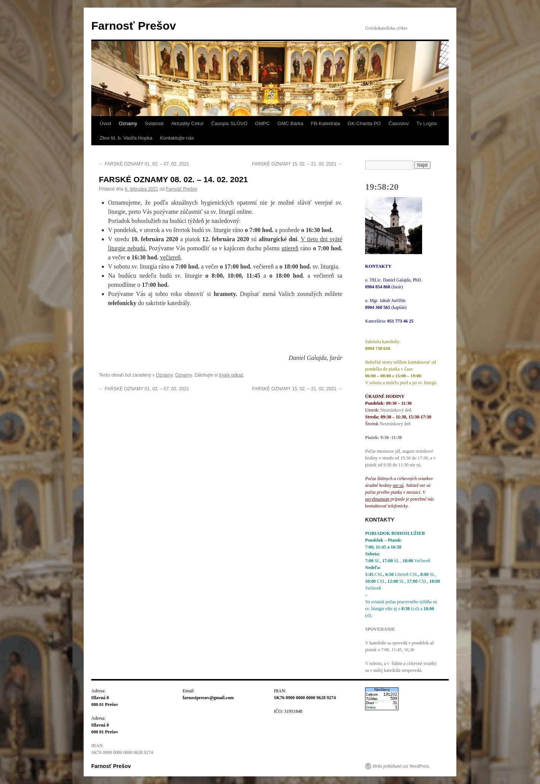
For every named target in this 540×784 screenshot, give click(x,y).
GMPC (262, 123)
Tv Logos (426, 123)
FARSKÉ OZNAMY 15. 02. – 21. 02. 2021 (297, 164)
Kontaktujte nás (177, 138)
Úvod (105, 123)
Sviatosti (154, 123)
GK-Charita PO (364, 123)
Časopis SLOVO (229, 123)
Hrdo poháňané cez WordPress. (401, 766)
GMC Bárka (290, 123)
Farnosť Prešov (133, 25)
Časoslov (398, 123)
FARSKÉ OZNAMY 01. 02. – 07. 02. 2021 (144, 164)
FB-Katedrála (325, 123)
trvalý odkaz (231, 375)
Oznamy (128, 123)
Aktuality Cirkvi (187, 123)
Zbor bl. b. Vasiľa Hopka (126, 138)
